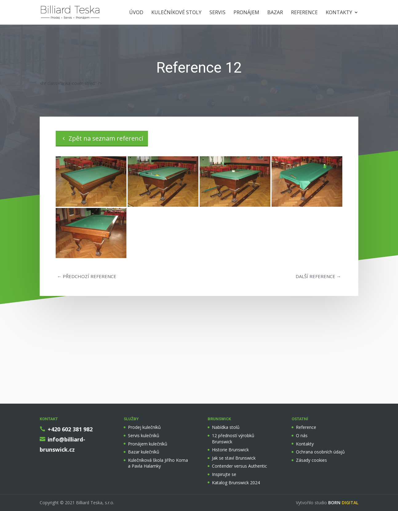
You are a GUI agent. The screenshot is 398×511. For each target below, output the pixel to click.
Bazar (275, 13)
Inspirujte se (224, 474)
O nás (302, 435)
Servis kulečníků (143, 435)
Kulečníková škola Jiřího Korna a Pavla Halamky (158, 463)
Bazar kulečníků (143, 452)
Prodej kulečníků (144, 427)
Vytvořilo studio (327, 502)
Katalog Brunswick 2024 (236, 482)
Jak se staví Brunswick (234, 458)
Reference (304, 13)
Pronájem (246, 13)
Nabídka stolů (226, 427)
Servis (217, 13)
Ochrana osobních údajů (320, 452)
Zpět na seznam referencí (106, 138)
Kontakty (339, 13)
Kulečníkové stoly (176, 13)
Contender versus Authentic (239, 466)
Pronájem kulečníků (147, 444)
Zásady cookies (311, 460)
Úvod (136, 13)
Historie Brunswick (230, 450)
